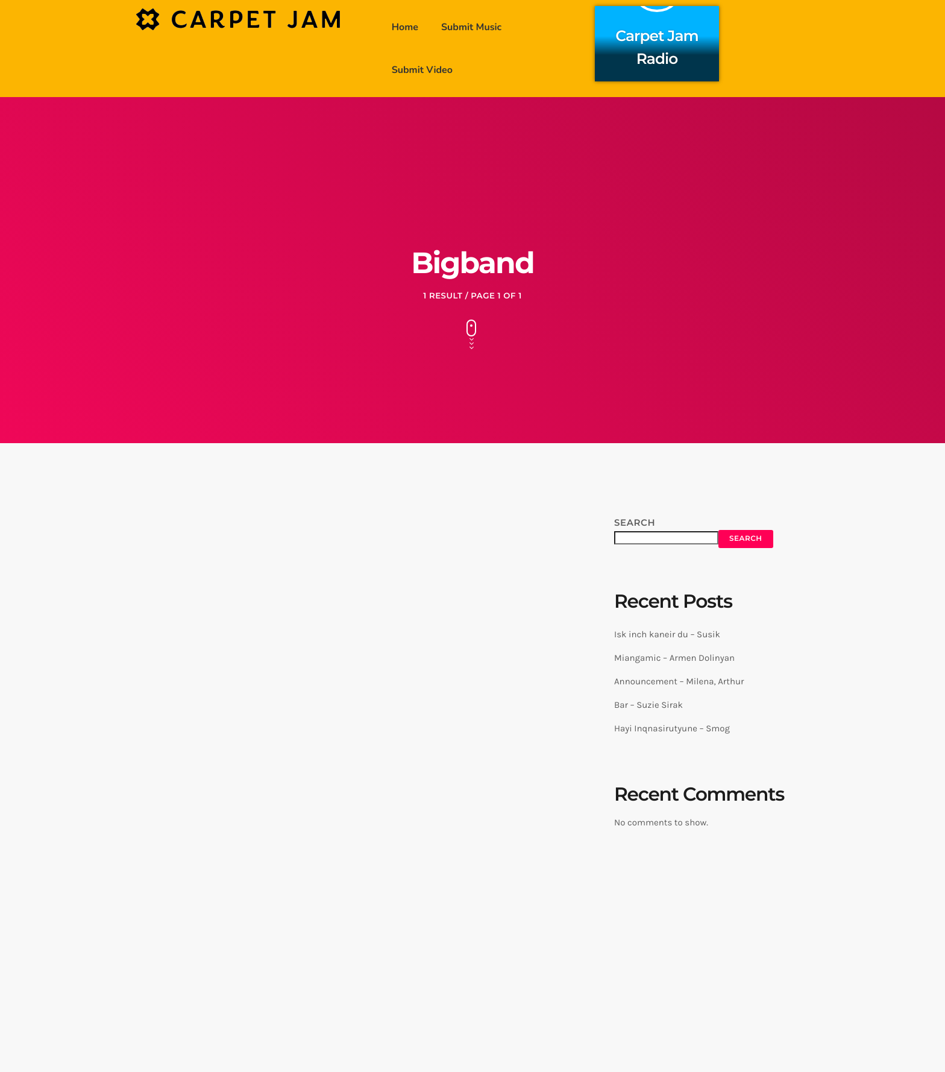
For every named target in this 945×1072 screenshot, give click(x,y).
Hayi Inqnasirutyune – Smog (672, 728)
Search (634, 522)
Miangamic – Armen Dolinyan (674, 657)
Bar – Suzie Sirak (648, 704)
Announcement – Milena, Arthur (679, 681)
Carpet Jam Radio (657, 45)
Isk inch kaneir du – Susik (667, 634)
